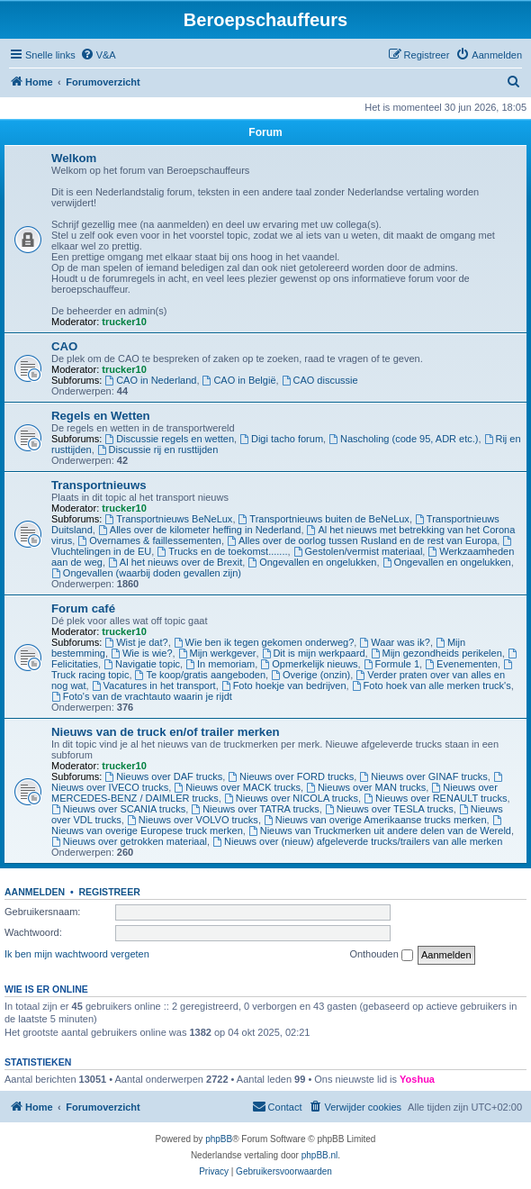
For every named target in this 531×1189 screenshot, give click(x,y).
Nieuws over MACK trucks (237, 787)
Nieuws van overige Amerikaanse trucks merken (375, 819)
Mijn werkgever (217, 653)
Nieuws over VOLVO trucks (192, 819)
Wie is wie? (141, 653)
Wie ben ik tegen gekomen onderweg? (264, 642)
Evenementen (461, 663)
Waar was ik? (394, 642)
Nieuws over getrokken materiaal (129, 841)
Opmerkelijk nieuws (308, 663)
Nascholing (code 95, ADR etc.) (403, 438)
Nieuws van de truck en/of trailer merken (165, 732)
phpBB (218, 1139)
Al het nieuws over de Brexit (175, 562)
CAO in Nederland (150, 380)
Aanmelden (34, 891)
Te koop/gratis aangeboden (200, 674)
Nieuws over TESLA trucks (389, 808)
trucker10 (124, 321)
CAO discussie (320, 380)
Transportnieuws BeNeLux (168, 518)
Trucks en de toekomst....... (222, 551)
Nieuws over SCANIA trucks (118, 808)
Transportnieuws (99, 485)
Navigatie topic (142, 663)
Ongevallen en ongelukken (312, 562)
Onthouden (381, 954)
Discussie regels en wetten (169, 438)
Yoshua (417, 1079)
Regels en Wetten (100, 415)
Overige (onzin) (310, 674)
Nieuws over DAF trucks (163, 776)
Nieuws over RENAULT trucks (435, 798)
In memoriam (220, 663)
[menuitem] (98, 55)
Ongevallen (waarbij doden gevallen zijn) (146, 572)
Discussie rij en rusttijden (158, 449)
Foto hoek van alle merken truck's (431, 685)
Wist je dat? (135, 642)
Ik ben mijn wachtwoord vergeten (76, 953)
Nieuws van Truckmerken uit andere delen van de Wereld (379, 830)
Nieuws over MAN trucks (366, 787)
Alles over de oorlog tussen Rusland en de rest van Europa (362, 540)
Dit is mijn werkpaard (313, 653)
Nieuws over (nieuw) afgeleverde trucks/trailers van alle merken (357, 841)
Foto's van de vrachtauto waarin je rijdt (141, 696)
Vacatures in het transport (154, 685)
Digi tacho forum (281, 438)
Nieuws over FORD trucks (291, 776)
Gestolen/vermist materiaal (358, 551)
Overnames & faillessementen (149, 540)
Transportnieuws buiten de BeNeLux (324, 518)
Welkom (73, 158)
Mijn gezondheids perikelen (436, 653)
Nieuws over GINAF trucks (423, 776)
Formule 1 (391, 663)
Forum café (83, 608)
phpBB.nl (320, 1155)
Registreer (109, 891)
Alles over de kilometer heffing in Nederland (199, 529)
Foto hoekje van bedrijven (283, 685)
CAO (64, 346)
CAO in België (239, 380)
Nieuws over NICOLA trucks (291, 798)
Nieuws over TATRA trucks (255, 808)
